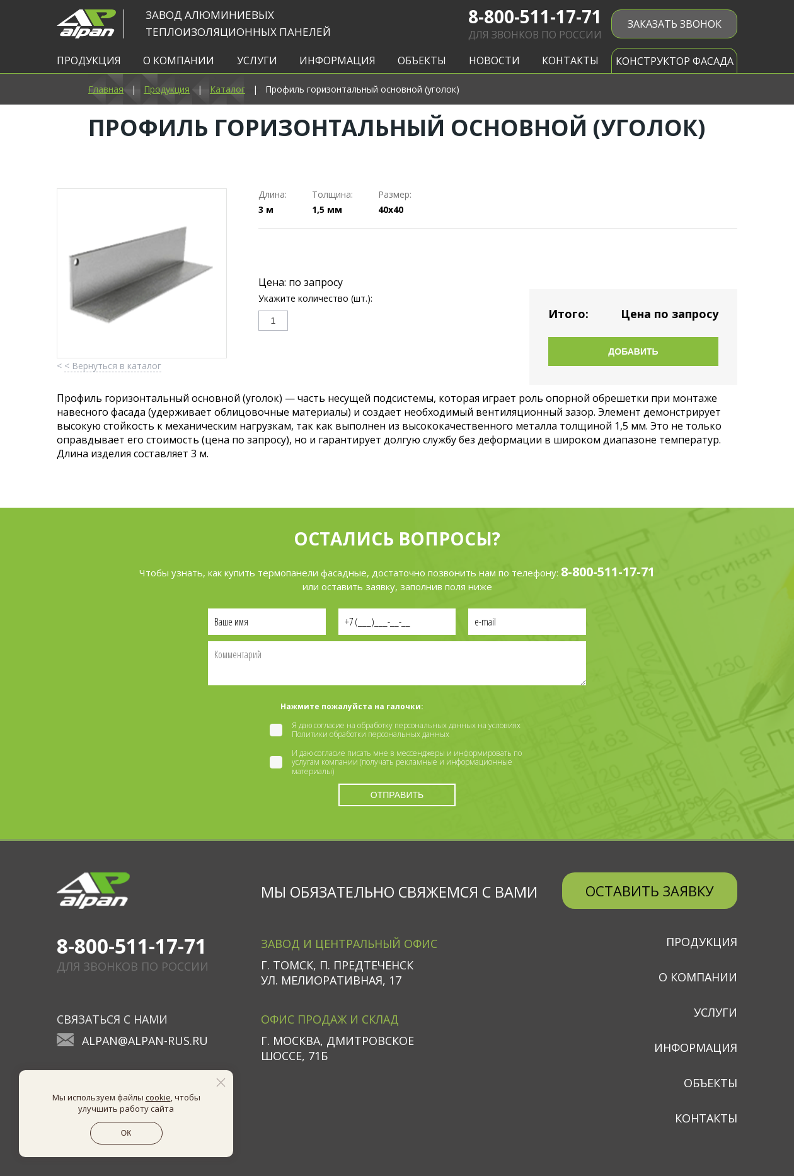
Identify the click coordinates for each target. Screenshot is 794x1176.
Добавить (633, 351)
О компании (698, 977)
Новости (494, 60)
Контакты (570, 60)
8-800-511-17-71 (535, 16)
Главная (106, 89)
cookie (158, 1097)
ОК (126, 1133)
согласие (329, 725)
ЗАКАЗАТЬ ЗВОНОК (675, 24)
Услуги (715, 1012)
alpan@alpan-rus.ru (145, 1040)
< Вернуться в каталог (112, 366)
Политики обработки (329, 734)
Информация (695, 1047)
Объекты (710, 1082)
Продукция (167, 89)
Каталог (227, 89)
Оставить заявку (649, 890)
